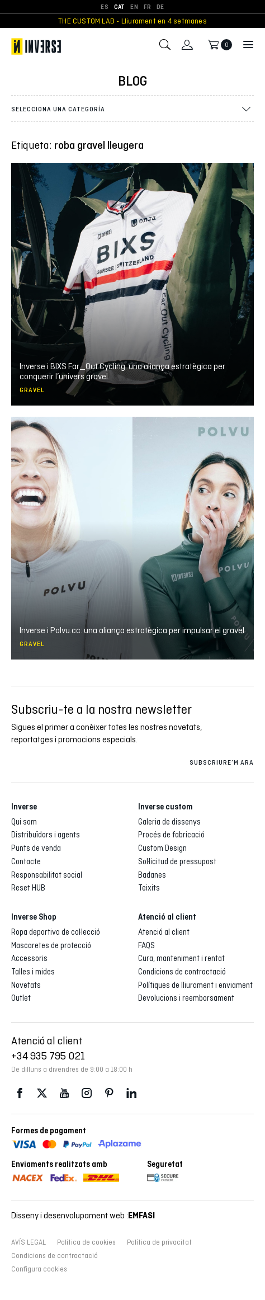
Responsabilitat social (46, 874)
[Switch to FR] (147, 7)
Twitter (42, 1093)
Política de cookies (86, 1242)
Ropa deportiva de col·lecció (55, 931)
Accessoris (29, 958)
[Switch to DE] (160, 7)
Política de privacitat (159, 1242)
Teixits (149, 887)
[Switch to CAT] (119, 7)
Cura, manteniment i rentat (181, 958)
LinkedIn (131, 1093)
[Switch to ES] (104, 7)
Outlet (21, 997)
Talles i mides (33, 971)
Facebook (19, 1093)
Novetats (26, 985)
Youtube (64, 1093)
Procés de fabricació (171, 834)
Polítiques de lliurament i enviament (195, 985)
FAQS (146, 945)
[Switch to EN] (134, 7)
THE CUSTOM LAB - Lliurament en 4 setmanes (132, 21)
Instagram (86, 1093)
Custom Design (162, 848)
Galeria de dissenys (169, 821)
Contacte (26, 861)
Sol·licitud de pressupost (177, 861)
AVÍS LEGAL (28, 1242)
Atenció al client (164, 931)
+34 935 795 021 (48, 1055)
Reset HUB (28, 887)
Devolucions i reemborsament (186, 997)
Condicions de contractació (182, 971)
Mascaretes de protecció (51, 945)
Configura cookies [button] (39, 1269)
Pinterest (109, 1093)
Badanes (152, 874)
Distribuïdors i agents (45, 834)
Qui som (24, 821)
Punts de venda (36, 848)
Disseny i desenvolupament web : (83, 1215)
